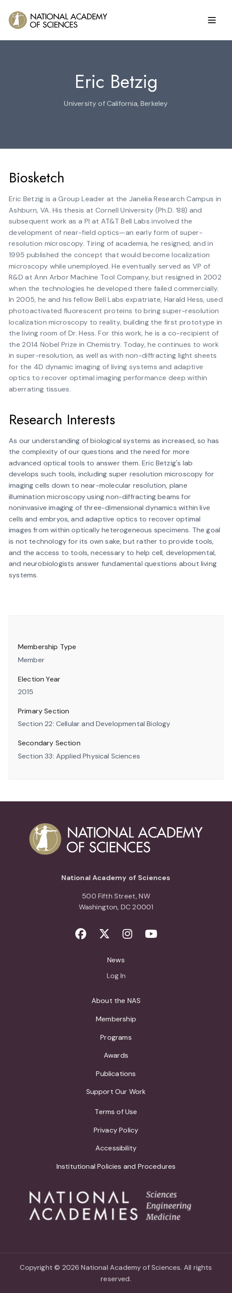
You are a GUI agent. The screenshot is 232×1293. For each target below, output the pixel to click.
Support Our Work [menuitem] (116, 1091)
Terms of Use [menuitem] (116, 1111)
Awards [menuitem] (116, 1055)
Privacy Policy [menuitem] (116, 1130)
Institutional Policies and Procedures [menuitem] (116, 1166)
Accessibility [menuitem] (116, 1148)
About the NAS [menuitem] (116, 1000)
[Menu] (211, 20)
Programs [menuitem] (115, 1037)
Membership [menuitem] (116, 1019)
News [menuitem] (116, 960)
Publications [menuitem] (116, 1073)
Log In (116, 976)
